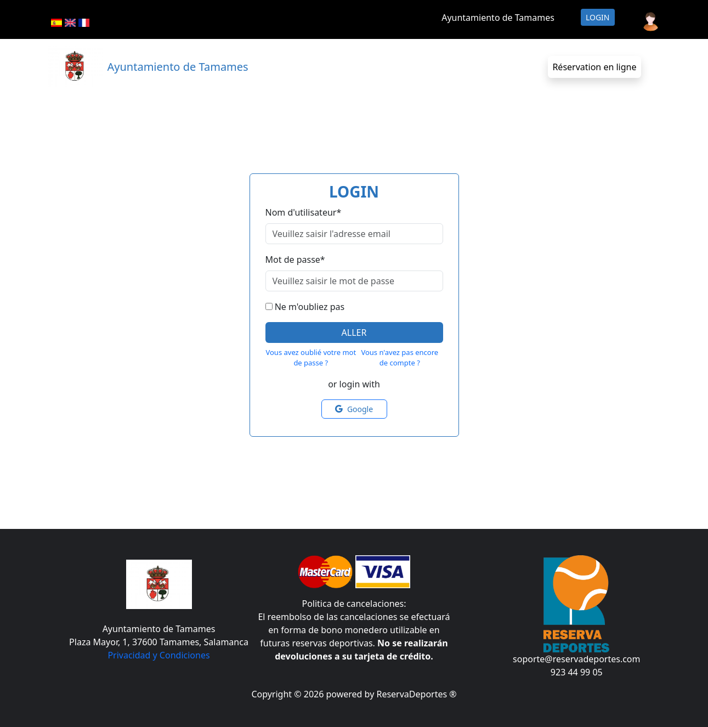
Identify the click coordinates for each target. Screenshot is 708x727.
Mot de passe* (295, 259)
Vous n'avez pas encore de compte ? (399, 357)
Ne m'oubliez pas (309, 307)
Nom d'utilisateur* (303, 212)
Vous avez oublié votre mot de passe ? (310, 357)
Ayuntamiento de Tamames (497, 18)
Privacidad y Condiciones (158, 655)
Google (354, 409)
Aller (354, 332)
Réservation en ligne (594, 67)
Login (598, 17)
